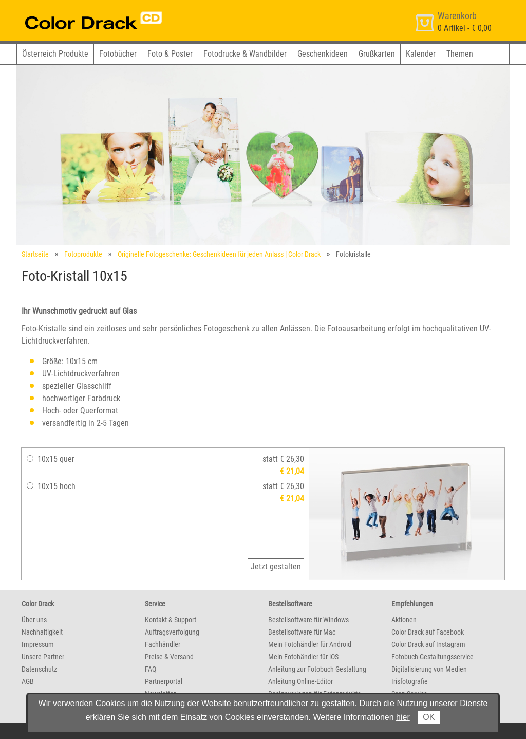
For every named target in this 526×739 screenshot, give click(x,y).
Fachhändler (162, 644)
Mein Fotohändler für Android (309, 644)
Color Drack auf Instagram (428, 644)
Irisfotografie (409, 681)
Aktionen (404, 620)
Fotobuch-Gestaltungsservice (432, 657)
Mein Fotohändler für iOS (303, 657)
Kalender (421, 54)
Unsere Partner (43, 657)
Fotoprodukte (83, 254)
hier (403, 717)
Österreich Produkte (55, 54)
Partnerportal (163, 681)
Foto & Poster (170, 54)
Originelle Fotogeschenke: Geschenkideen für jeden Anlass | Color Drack (219, 254)
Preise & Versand (169, 657)
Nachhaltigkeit (42, 632)
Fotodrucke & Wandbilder (245, 54)
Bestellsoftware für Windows (308, 620)
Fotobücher (118, 54)
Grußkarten (377, 54)
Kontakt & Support (170, 620)
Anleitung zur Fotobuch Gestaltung (317, 669)
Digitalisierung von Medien (429, 669)
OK (429, 717)
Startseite (35, 254)
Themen (459, 54)
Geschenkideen (322, 54)
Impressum (38, 644)
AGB (28, 681)
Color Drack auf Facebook (427, 632)
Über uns (34, 620)
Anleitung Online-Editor (300, 681)
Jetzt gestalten (276, 566)
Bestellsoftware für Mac (301, 632)
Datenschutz (39, 669)
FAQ (150, 669)
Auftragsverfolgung (172, 632)
